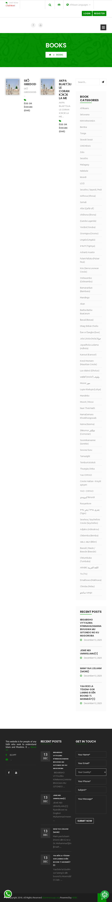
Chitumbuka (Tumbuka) (86, 560)
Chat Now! (10, 5)
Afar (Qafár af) (87, 208)
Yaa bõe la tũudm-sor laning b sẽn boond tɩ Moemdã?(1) (87, 693)
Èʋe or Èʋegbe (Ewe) (28, 107)
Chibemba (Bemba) (89, 535)
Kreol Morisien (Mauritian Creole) (88, 363)
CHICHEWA (85, 146)
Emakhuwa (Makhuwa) (91, 580)
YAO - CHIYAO (86, 491)
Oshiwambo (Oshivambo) (86, 280)
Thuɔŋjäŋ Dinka (87, 468)
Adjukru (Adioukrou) (89, 529)
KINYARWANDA (87, 121)
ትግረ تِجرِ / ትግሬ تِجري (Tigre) (89, 511)
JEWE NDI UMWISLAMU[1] (89, 652)
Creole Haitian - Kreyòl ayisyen (90, 483)
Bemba (83, 127)
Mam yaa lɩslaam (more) (91, 670)
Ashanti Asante (87, 252)
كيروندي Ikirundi (87, 497)
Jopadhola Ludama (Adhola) (89, 347)
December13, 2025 (91, 640)
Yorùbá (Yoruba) (88, 227)
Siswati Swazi (86, 139)
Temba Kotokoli (87, 462)
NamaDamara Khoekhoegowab (88, 416)
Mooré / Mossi (86, 402)
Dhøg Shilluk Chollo (89, 326)
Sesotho (84, 158)
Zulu (82, 152)
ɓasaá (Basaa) (86, 320)
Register (99, 13)
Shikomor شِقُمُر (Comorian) (87, 432)
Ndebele (84, 171)
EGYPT (11, 755)
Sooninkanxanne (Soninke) (88, 442)
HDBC (74, 897)
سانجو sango (86, 592)
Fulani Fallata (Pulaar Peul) (89, 260)
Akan (82, 304)
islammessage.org (51, 897)
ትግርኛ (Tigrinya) (87, 246)
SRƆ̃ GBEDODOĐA (33, 82)
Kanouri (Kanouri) (88, 354)
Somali (83, 202)
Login (86, 13)
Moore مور (85, 383)
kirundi (83, 177)
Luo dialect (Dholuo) (89, 370)
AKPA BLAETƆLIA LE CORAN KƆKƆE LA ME (66, 89)
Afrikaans (84, 108)
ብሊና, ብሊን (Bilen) (88, 542)
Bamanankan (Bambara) (86, 289)
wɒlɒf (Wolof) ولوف (89, 377)
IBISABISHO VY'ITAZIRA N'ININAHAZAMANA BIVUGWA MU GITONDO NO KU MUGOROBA (90, 627)
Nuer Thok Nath (87, 408)
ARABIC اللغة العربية (89, 567)
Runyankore (85, 503)
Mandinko (84, 395)
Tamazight (85, 456)
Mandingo (85, 297)
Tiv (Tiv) (83, 574)
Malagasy (84, 164)
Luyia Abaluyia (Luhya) (90, 389)
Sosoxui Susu (86, 450)
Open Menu (103, 27)
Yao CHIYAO (86, 475)
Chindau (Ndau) (87, 586)
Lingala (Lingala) (87, 239)
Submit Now (84, 820)
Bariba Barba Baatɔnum (86, 312)
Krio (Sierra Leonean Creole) (89, 270)
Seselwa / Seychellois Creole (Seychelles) (90, 521)
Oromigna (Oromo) (89, 233)
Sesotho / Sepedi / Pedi (91, 189)
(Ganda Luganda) (88, 221)
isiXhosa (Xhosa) (88, 196)
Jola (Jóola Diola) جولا (90, 338)
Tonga (83, 133)
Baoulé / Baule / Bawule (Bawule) (88, 550)
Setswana (84, 114)
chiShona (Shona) (88, 214)
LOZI (82, 183)
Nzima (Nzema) (87, 424)
